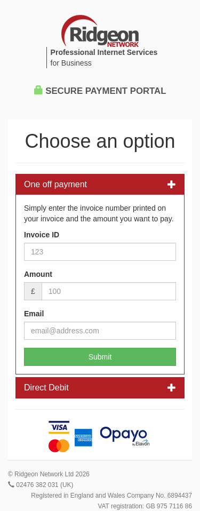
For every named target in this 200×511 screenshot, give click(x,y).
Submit (100, 357)
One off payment (100, 184)
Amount (38, 274)
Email (34, 313)
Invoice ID (41, 234)
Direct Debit (100, 387)
